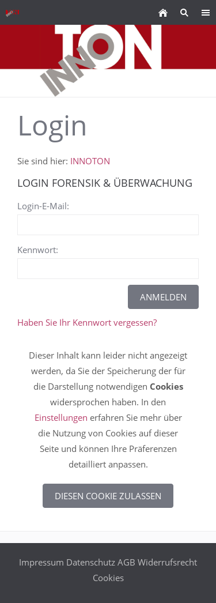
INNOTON (90, 161)
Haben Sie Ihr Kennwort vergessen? (87, 322)
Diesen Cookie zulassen (108, 496)
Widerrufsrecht (167, 562)
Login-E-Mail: (43, 206)
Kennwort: (37, 249)
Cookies (108, 577)
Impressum (41, 562)
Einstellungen (61, 417)
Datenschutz (90, 562)
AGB (126, 562)
